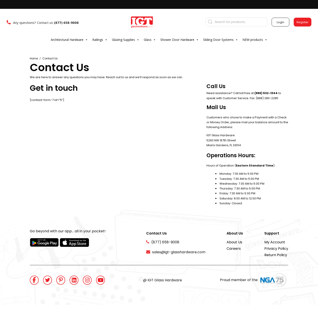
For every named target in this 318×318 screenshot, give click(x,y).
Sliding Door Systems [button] (220, 39)
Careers (234, 248)
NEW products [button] (254, 39)
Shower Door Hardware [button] (179, 39)
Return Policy (275, 254)
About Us (234, 242)
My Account (274, 242)
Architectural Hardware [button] (69, 39)
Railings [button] (100, 39)
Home (34, 58)
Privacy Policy (276, 248)
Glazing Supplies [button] (125, 39)
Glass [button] (150, 39)
